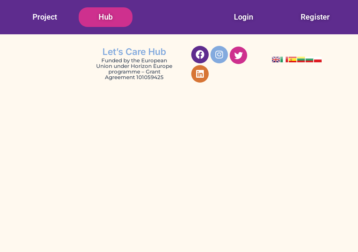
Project (45, 17)
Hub (106, 17)
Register (315, 17)
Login (243, 17)
